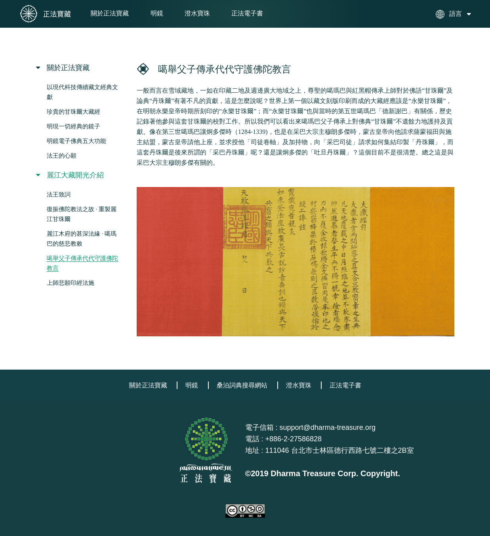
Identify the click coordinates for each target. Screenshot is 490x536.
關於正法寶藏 (110, 13)
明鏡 (157, 13)
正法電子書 (247, 13)
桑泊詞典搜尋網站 (242, 385)
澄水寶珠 (197, 13)
